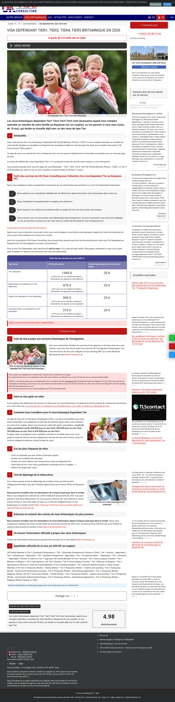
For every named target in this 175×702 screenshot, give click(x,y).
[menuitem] (14, 17)
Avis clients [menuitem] (74, 17)
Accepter (167, 4)
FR (161, 17)
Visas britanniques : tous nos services (113, 644)
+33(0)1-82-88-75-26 (24, 654)
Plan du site (104, 635)
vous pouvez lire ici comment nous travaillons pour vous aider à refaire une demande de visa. (67, 406)
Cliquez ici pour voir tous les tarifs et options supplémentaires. (31, 323)
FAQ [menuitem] (49, 17)
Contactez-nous (67, 331)
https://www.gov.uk (74, 354)
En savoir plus (156, 4)
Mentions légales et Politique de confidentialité (117, 640)
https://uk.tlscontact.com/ (55, 527)
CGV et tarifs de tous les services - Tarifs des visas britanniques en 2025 (126, 648)
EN (151, 17)
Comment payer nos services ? (111, 652)
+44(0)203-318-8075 (29, 652)
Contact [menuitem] (88, 17)
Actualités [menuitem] (59, 17)
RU (170, 17)
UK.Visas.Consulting (137, 38)
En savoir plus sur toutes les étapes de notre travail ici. (27, 228)
